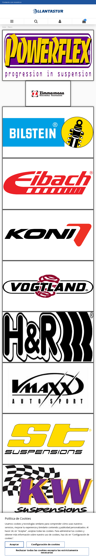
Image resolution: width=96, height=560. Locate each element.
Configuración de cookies (45, 544)
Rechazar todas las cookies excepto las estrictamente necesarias (47, 551)
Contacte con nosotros (11, 2)
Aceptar (14, 544)
